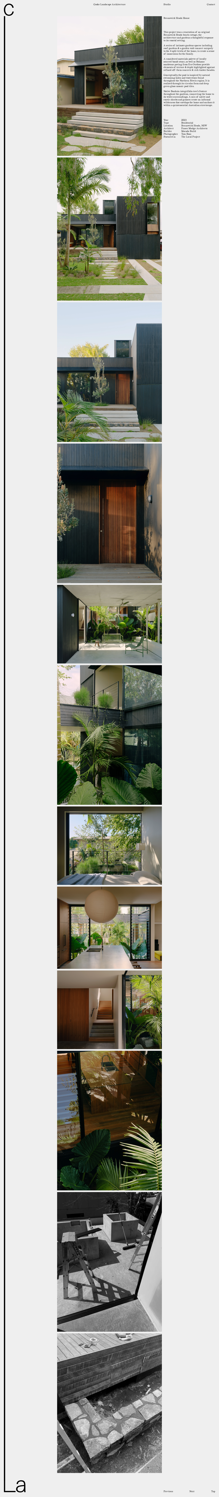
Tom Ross (186, 134)
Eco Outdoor (194, 64)
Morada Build (188, 131)
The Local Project (190, 136)
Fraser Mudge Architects (194, 128)
